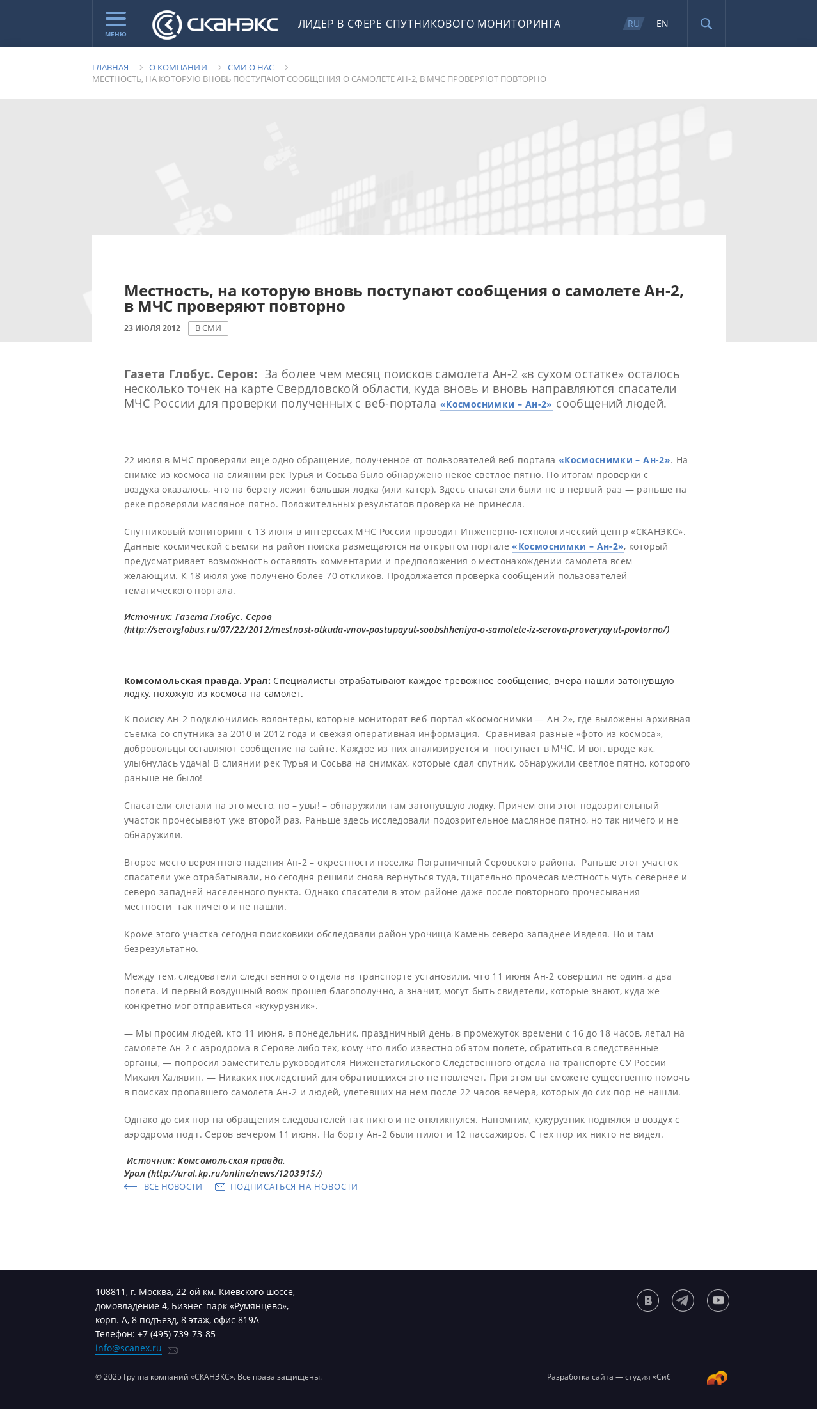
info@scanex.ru (128, 1348)
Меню (116, 25)
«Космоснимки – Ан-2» (496, 404)
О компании (178, 67)
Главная (110, 67)
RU (634, 23)
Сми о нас (251, 67)
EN (662, 23)
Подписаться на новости (294, 1186)
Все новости (173, 1186)
